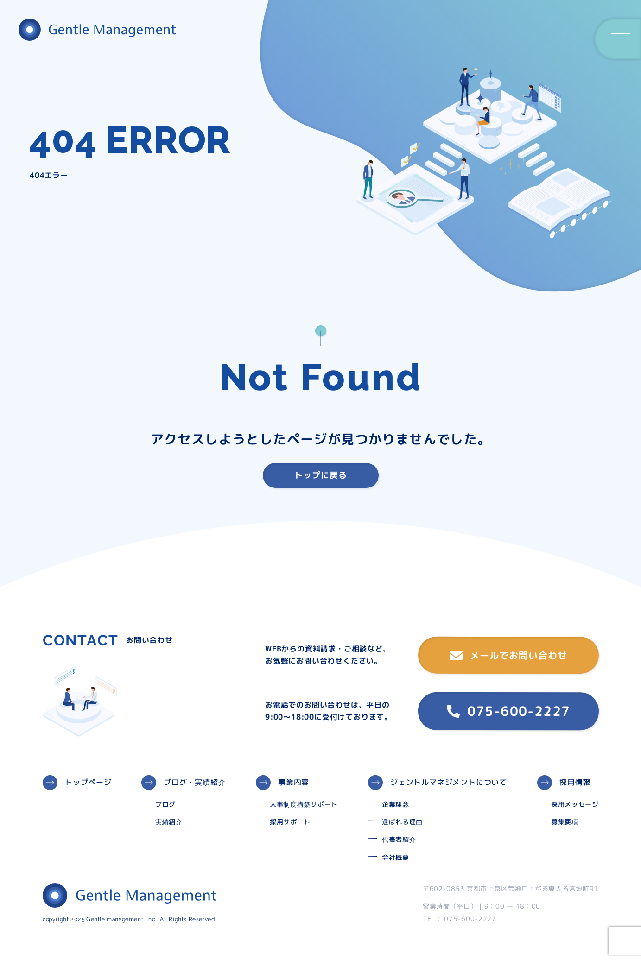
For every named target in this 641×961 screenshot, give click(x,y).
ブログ (165, 804)
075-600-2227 (508, 711)
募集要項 (564, 821)
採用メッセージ (575, 804)
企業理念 (395, 804)
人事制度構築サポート (304, 804)
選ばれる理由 (402, 821)
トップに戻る (320, 475)
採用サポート (290, 821)
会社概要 (395, 857)
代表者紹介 (399, 839)
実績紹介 (169, 821)
